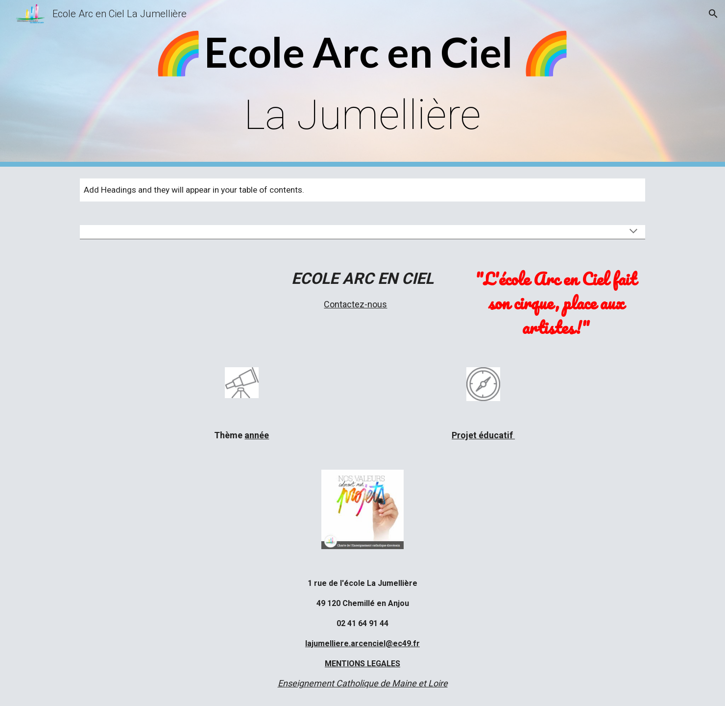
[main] (362, 83)
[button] (713, 13)
